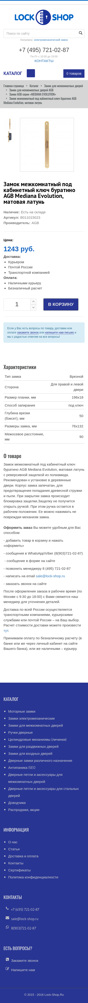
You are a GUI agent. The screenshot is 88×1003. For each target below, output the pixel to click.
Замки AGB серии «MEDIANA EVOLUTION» (32, 94)
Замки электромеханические (31, 718)
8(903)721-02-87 (23, 928)
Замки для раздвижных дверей (33, 746)
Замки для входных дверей (30, 753)
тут (6, 631)
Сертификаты (19, 870)
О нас (13, 842)
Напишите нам (23, 970)
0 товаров (73, 73)
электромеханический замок (51, 39)
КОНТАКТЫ (44, 61)
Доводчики (17, 802)
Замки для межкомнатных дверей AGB (31, 90)
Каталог (34, 85)
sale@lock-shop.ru (50, 576)
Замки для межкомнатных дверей (63, 85)
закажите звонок (27, 332)
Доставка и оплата (23, 856)
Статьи (14, 849)
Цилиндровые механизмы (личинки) (37, 739)
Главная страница (14, 85)
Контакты (15, 863)
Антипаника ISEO (21, 767)
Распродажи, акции (23, 809)
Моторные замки (21, 711)
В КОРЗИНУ (61, 304)
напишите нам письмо (59, 332)
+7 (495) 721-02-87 (25, 909)
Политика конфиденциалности (33, 877)
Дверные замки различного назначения (40, 760)
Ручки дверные (20, 732)
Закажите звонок (24, 960)
